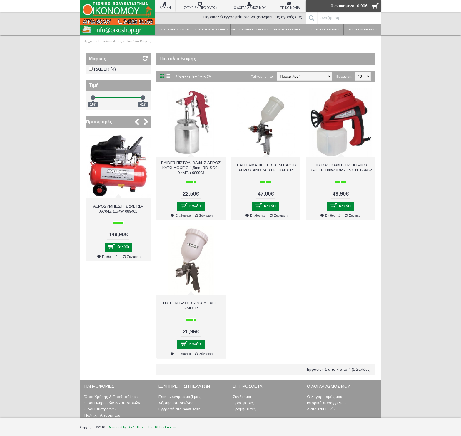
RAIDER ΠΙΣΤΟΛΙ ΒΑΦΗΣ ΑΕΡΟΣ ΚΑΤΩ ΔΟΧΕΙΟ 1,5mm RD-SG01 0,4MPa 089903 (191, 168)
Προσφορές (99, 121)
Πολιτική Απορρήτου (102, 415)
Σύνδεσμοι (242, 397)
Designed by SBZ (121, 427)
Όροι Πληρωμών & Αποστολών (112, 403)
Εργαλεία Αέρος (110, 41)
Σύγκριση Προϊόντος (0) (193, 76)
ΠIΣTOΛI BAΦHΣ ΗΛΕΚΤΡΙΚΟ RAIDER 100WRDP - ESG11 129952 (341, 167)
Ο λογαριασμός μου (324, 397)
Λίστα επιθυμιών (321, 409)
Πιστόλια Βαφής (138, 41)
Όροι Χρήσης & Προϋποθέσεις (111, 397)
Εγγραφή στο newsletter (179, 409)
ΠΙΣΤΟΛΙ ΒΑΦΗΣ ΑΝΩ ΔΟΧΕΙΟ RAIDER (191, 305)
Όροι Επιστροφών (100, 409)
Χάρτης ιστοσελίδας (175, 403)
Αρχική (89, 41)
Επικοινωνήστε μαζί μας (179, 397)
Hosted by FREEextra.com (156, 427)
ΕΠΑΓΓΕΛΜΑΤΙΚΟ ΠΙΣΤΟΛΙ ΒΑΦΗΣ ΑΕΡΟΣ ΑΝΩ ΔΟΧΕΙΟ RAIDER (266, 167)
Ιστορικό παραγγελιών (327, 403)
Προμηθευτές (244, 409)
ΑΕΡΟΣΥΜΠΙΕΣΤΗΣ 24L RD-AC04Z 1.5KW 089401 (118, 208)
